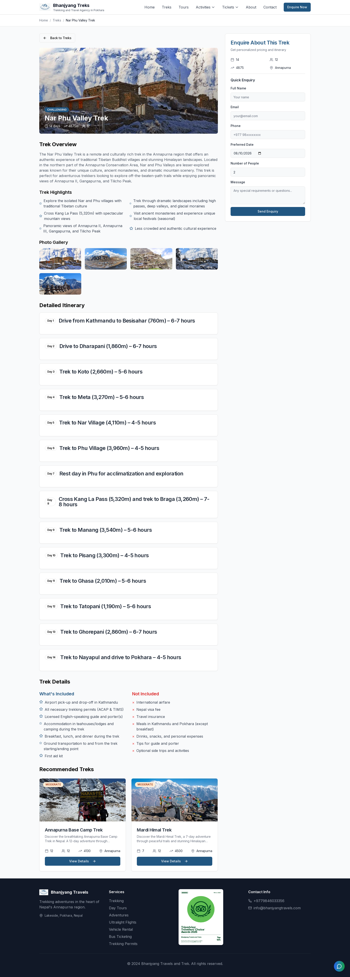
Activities (205, 7)
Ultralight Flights (122, 922)
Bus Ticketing (120, 936)
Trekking (116, 901)
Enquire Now (297, 7)
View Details (82, 861)
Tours (184, 7)
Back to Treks (57, 38)
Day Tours (118, 908)
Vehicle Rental (121, 929)
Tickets (230, 7)
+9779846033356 (269, 901)
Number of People (245, 163)
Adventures (119, 915)
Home (149, 7)
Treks (166, 7)
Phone (236, 126)
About (251, 7)
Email (235, 107)
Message (238, 182)
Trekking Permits (123, 943)
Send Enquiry (268, 211)
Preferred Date (242, 144)
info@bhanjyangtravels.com (277, 908)
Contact (270, 7)
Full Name (238, 88)
